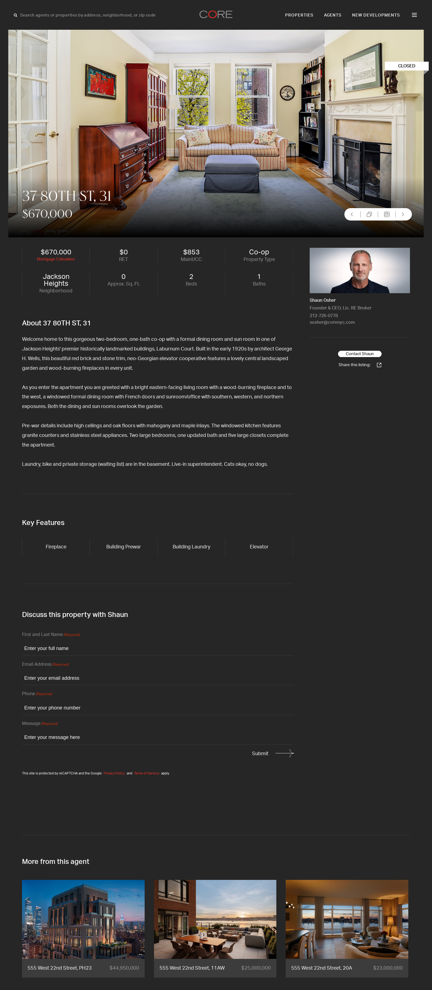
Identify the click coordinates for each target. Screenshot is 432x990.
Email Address (45, 664)
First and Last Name (51, 635)
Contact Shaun (360, 354)
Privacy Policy (114, 773)
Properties (299, 15)
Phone (37, 694)
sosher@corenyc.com (332, 322)
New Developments (376, 15)
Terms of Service (146, 773)
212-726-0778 (324, 316)
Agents (333, 15)
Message (40, 724)
